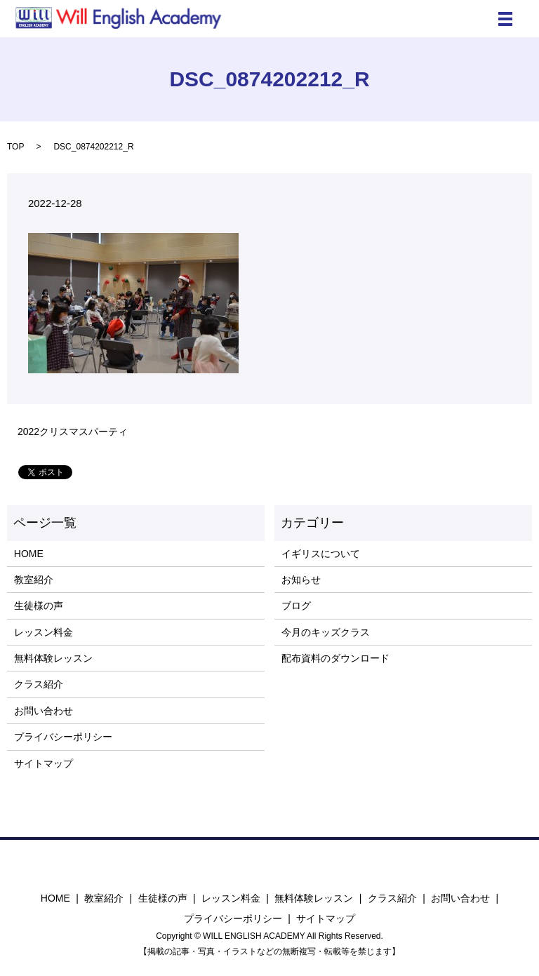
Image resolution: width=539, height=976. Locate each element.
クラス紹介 (38, 684)
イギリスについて (320, 553)
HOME (29, 553)
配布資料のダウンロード (335, 658)
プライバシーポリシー (63, 736)
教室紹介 (33, 579)
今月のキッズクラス (325, 632)
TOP (15, 147)
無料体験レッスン (53, 658)
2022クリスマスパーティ (73, 431)
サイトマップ (43, 763)
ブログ (296, 605)
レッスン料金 (43, 632)
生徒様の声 (38, 605)
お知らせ (301, 579)
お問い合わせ (43, 710)
